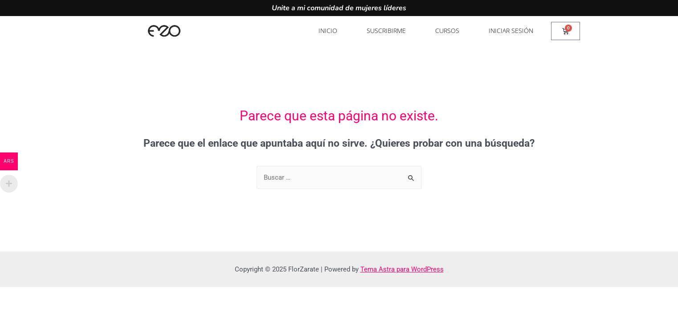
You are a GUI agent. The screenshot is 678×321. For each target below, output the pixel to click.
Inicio (328, 30)
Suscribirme (386, 30)
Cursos (447, 30)
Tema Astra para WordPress (402, 269)
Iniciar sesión (511, 30)
